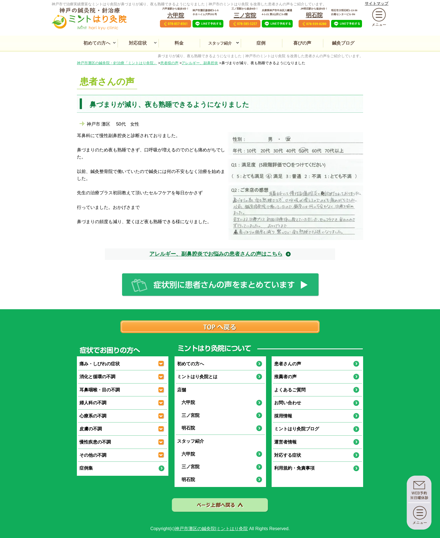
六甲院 (175, 15)
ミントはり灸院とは (197, 376)
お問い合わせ (287, 402)
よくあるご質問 (290, 389)
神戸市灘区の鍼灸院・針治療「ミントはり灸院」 (117, 63)
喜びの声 (302, 43)
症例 (260, 43)
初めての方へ (96, 43)
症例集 (86, 468)
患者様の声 (169, 63)
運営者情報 (285, 442)
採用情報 (283, 416)
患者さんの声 (287, 363)
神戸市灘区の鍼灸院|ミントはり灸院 (211, 528)
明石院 (314, 15)
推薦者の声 (285, 376)
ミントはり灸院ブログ (296, 428)
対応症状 (138, 43)
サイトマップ (376, 3)
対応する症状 (287, 455)
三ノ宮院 (245, 15)
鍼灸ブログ (343, 43)
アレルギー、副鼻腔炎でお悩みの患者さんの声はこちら (216, 254)
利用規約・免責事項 (294, 468)
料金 (179, 43)
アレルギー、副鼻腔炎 (200, 63)
